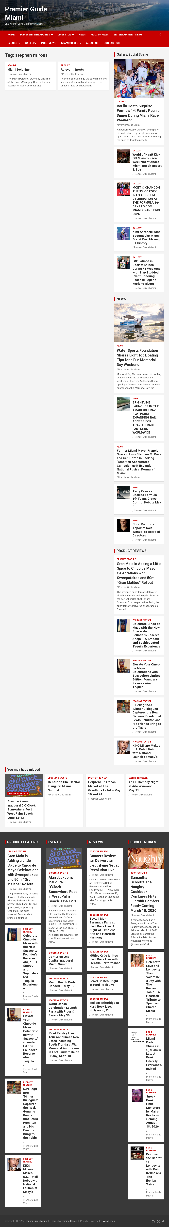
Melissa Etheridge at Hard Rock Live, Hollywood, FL (104, 1006)
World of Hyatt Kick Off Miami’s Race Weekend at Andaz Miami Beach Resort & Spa (147, 162)
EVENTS (12, 43)
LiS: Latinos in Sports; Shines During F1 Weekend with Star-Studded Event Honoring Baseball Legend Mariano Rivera (147, 272)
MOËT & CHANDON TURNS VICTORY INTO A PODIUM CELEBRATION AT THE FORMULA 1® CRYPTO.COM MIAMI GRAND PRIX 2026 (146, 201)
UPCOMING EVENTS (18, 793)
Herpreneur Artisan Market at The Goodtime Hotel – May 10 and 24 (104, 788)
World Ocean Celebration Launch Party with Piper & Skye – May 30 (63, 1009)
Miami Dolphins (18, 69)
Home (11, 34)
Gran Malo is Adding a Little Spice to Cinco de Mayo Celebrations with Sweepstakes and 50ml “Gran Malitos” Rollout (139, 573)
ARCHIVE (11, 65)
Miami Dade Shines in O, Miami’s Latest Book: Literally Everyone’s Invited (154, 1053)
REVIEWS (96, 842)
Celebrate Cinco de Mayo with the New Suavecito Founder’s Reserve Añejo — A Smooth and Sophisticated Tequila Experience (146, 635)
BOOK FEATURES (143, 842)
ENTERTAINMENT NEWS (128, 34)
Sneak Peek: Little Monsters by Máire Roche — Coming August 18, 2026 (153, 1111)
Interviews (48, 43)
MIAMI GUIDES (69, 43)
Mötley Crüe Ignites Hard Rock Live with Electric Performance (104, 959)
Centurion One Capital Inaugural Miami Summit (64, 786)
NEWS (82, 34)
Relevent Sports (72, 69)
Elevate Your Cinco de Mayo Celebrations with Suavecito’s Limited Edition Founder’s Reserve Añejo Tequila (147, 675)
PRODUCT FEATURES (23, 842)
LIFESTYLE (64, 34)
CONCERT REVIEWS (98, 851)
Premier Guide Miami (20, 74)
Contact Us (111, 43)
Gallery (121, 101)
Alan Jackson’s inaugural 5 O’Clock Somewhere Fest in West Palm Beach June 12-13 (21, 809)
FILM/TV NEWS (100, 34)
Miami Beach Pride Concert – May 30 (62, 984)
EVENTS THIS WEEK (97, 778)
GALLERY (30, 43)
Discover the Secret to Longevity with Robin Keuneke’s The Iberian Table (154, 1169)
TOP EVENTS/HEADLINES (35, 34)
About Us (92, 43)
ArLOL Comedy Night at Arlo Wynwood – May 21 (143, 786)
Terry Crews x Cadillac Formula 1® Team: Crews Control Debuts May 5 (147, 498)
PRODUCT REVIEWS (132, 551)
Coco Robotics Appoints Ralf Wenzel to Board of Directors (146, 529)
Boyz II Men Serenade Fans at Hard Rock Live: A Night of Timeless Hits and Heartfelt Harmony (102, 928)
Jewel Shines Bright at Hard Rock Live (103, 983)
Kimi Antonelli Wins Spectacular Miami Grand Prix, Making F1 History (146, 237)
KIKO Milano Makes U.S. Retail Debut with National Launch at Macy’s (146, 751)
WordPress (109, 1221)
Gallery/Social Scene (132, 54)
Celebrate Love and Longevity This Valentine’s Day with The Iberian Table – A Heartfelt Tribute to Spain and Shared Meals (153, 986)
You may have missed (23, 770)
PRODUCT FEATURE (126, 559)
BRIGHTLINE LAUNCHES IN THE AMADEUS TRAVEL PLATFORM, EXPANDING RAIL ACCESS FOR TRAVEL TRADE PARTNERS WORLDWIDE (146, 417)
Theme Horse (69, 1221)
